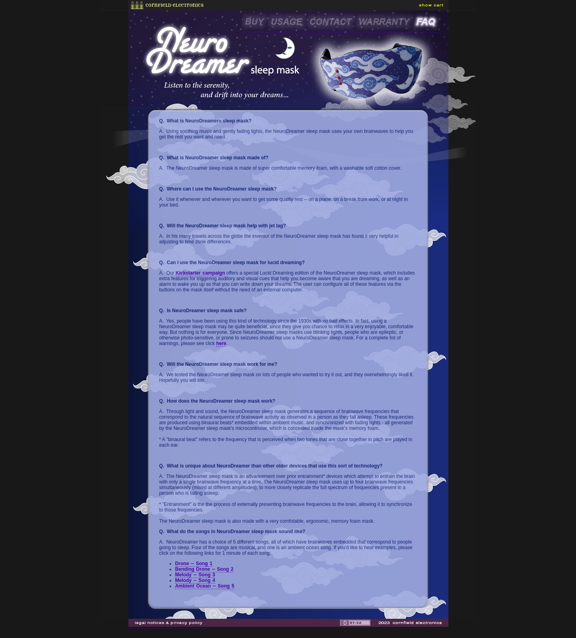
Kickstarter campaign (200, 273)
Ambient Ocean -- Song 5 (204, 586)
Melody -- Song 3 (195, 575)
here (221, 343)
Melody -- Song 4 (195, 580)
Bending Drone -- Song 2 (204, 569)
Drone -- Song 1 (193, 563)
